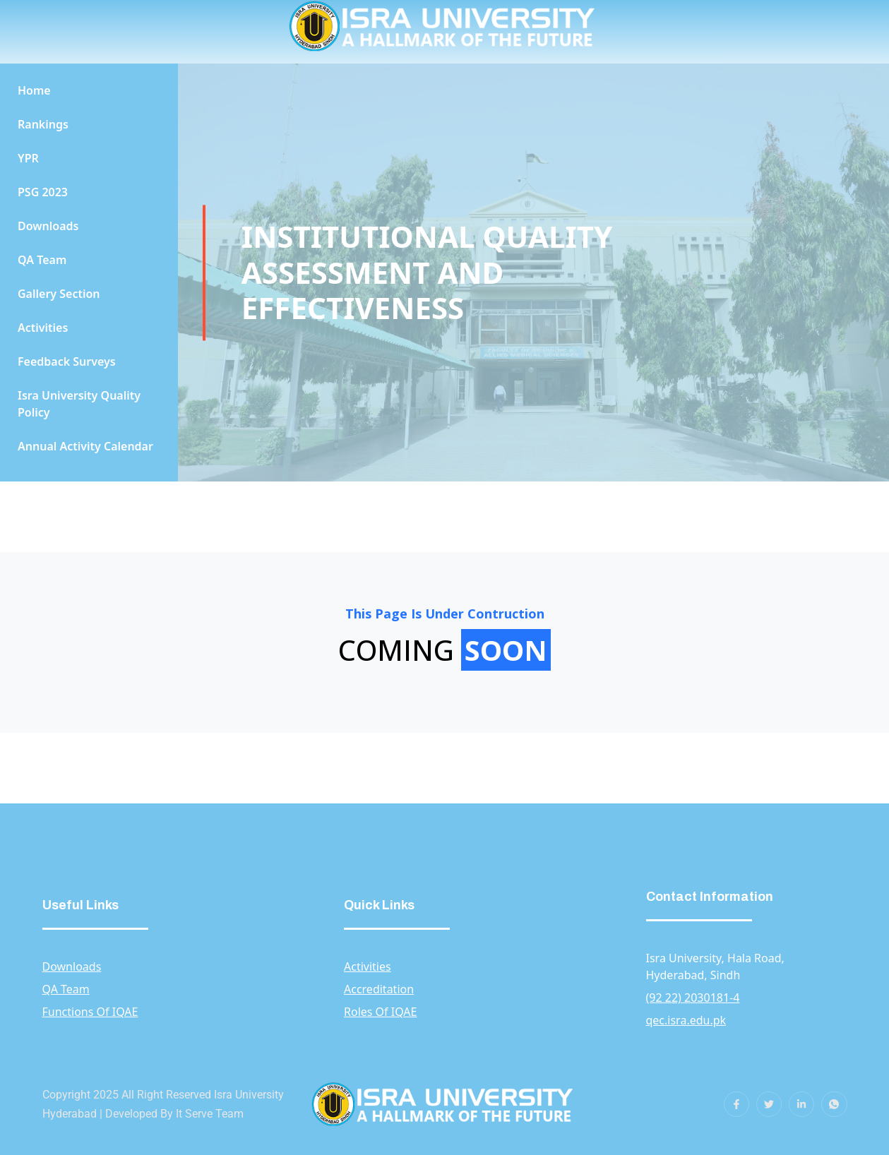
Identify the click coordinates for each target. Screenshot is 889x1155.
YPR (28, 158)
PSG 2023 (43, 192)
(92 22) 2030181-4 (693, 997)
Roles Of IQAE (380, 1011)
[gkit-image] (444, 1104)
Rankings (43, 124)
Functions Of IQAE (90, 1011)
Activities (43, 327)
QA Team (42, 260)
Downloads (48, 226)
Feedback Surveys (67, 361)
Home (34, 90)
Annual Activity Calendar (85, 446)
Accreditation (379, 989)
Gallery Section (59, 293)
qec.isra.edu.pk (686, 1020)
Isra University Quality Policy (79, 404)
